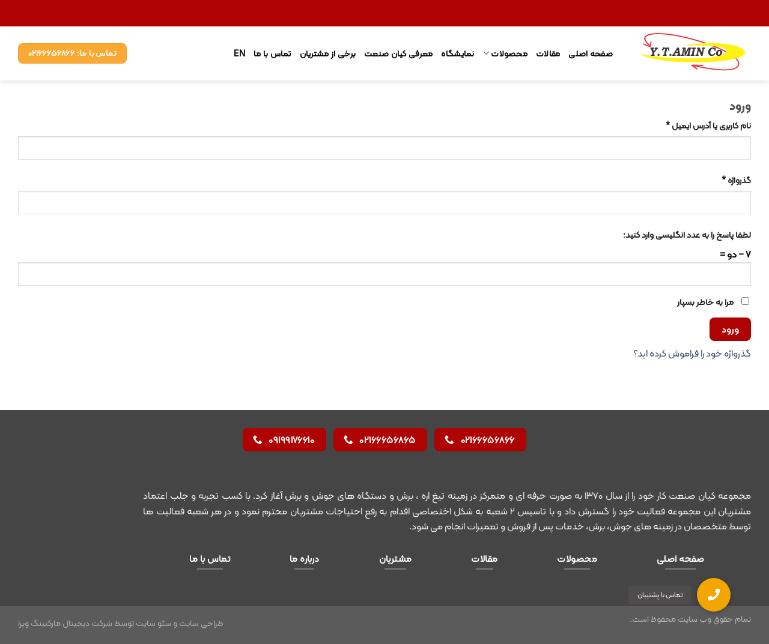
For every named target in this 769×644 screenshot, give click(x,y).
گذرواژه (736, 180)
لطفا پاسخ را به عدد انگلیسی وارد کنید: (687, 235)
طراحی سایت (201, 623)
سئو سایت (153, 623)
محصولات (505, 53)
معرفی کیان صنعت (398, 53)
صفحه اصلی (590, 53)
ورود (731, 329)
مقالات (548, 53)
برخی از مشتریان (328, 53)
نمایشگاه (457, 53)
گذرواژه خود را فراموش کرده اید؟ (692, 353)
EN (239, 53)
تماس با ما (272, 53)
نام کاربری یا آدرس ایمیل (708, 126)
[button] (714, 595)
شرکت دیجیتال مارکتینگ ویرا (65, 623)
